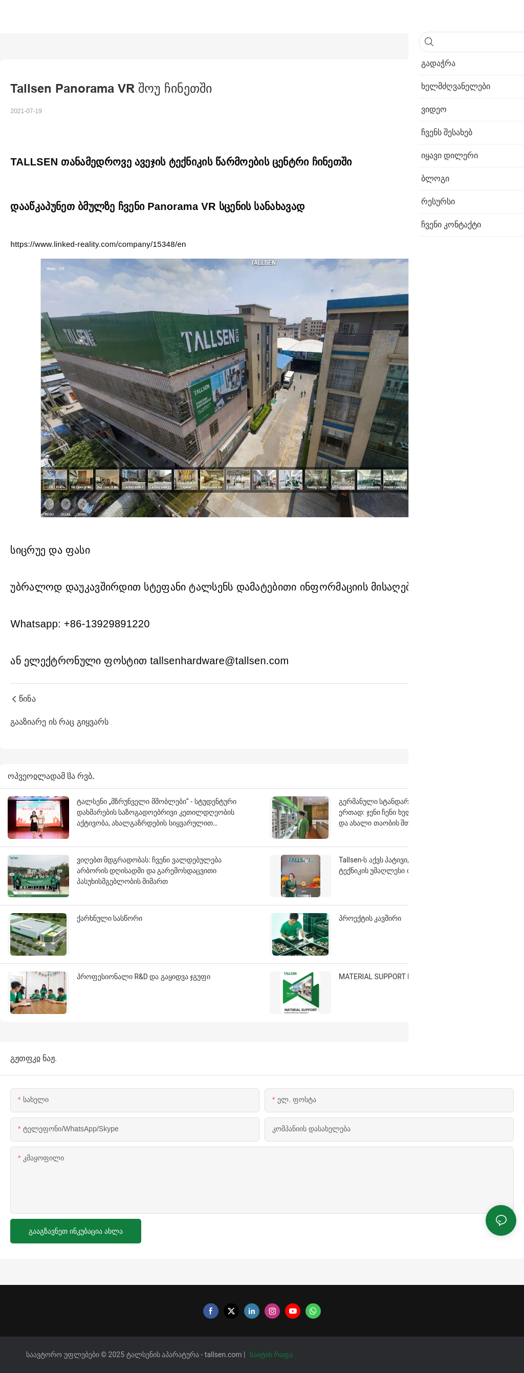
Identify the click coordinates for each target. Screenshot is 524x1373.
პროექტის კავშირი (370, 918)
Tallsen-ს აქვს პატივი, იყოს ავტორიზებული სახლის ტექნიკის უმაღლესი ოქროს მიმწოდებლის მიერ (423, 865)
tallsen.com (224, 1354)
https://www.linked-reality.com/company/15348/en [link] (98, 244)
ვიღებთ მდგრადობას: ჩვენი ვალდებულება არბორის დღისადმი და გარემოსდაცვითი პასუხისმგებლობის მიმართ (149, 870)
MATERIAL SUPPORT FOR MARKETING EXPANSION (421, 977)
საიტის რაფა (272, 1354)
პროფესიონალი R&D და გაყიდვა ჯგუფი (143, 977)
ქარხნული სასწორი (109, 918)
